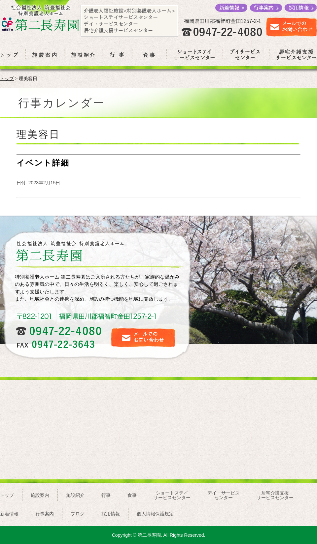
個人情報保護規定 (155, 513)
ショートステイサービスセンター (172, 495)
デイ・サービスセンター (223, 495)
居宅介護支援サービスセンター (275, 495)
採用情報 (110, 513)
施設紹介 (75, 495)
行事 (106, 495)
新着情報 (9, 513)
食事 (132, 495)
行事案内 (44, 513)
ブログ (78, 513)
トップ (7, 78)
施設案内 (40, 495)
